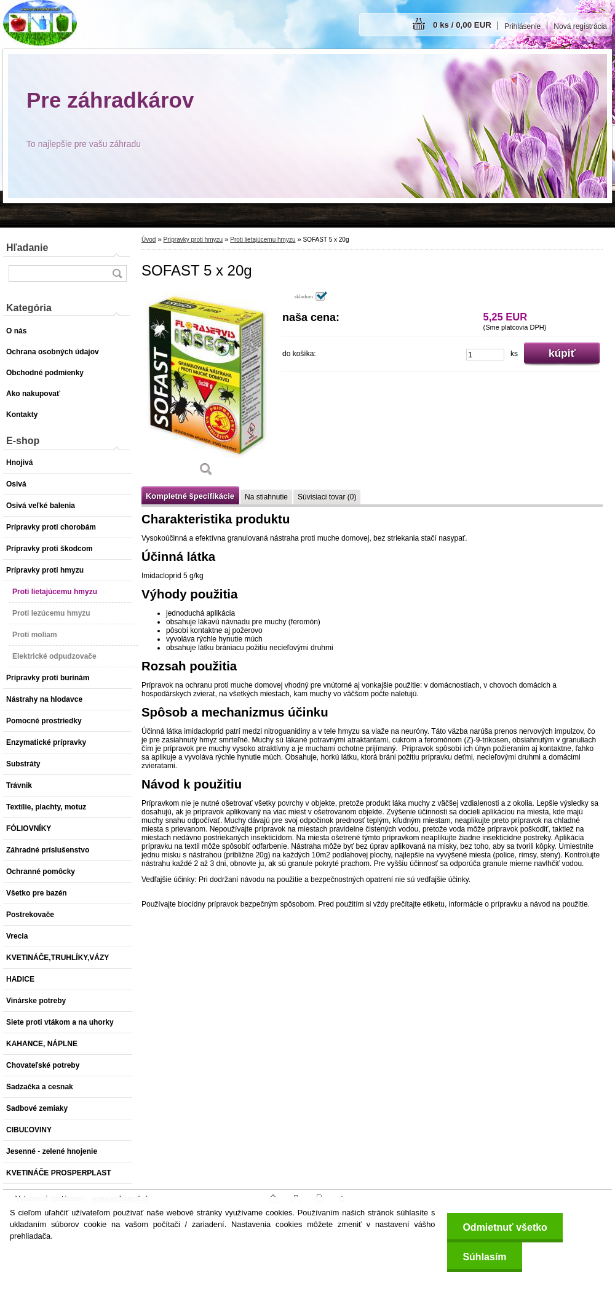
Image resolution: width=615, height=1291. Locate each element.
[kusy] (485, 354)
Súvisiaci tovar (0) (327, 497)
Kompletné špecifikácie (190, 496)
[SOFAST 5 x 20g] (206, 388)
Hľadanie (27, 247)
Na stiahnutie (266, 497)
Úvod (148, 239)
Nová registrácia (580, 26)
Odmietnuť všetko (504, 1227)
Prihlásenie (522, 26)
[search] (117, 273)
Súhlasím (484, 1257)
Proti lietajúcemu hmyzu (262, 239)
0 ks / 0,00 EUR (462, 25)
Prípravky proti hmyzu (193, 239)
